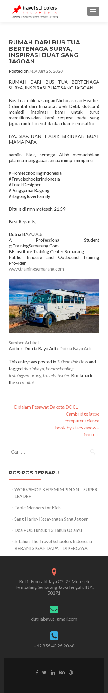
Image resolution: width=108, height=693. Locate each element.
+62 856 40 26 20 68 (54, 645)
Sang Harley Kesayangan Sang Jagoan (51, 518)
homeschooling (59, 368)
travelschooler (56, 375)
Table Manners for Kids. (38, 507)
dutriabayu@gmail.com (54, 618)
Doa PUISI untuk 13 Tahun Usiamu (48, 530)
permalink (25, 382)
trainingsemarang (25, 375)
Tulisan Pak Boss (72, 361)
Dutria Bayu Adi (75, 348)
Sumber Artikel (24, 342)
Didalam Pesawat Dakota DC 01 (43, 407)
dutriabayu (34, 368)
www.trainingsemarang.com (36, 268)
